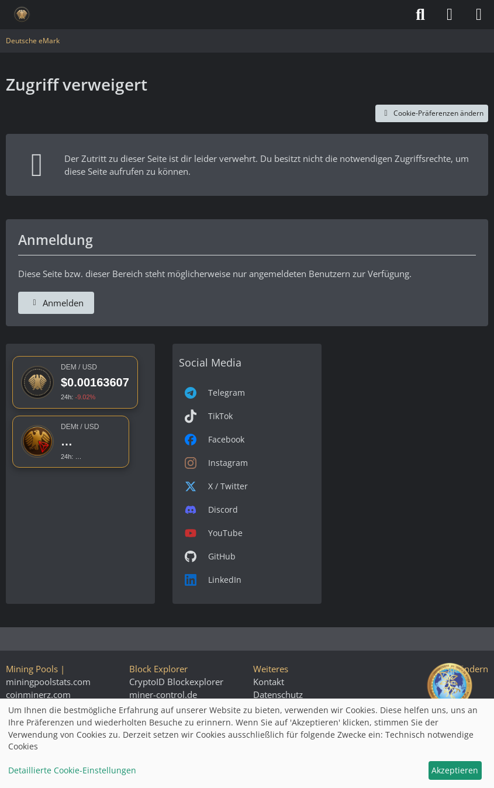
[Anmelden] (449, 14)
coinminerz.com (38, 694)
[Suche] (420, 14)
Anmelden (56, 303)
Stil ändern (466, 669)
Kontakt (268, 681)
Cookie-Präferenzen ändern (431, 113)
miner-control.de (163, 694)
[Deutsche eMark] (22, 14)
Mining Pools (32, 669)
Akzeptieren (454, 770)
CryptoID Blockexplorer (176, 681)
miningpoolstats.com (48, 681)
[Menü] (478, 14)
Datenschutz (278, 694)
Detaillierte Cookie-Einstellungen (72, 770)
